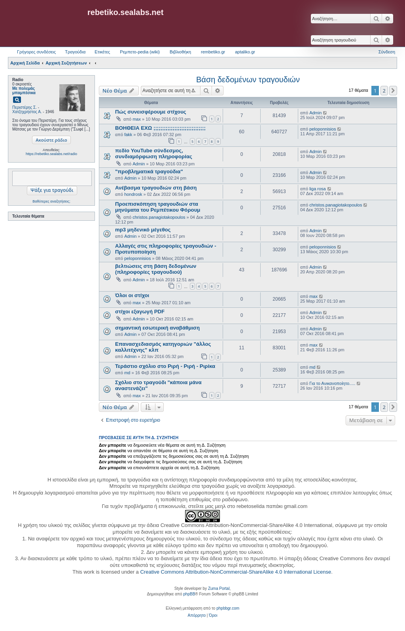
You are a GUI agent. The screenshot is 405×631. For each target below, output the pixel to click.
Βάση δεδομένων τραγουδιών (248, 79)
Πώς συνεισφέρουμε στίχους (150, 112)
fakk (128, 134)
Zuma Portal (218, 588)
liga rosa (317, 188)
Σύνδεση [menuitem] (387, 51)
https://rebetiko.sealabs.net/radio (51, 154)
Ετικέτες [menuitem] (102, 51)
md (127, 372)
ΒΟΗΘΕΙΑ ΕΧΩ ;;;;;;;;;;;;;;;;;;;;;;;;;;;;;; (160, 128)
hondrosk (133, 194)
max (136, 119)
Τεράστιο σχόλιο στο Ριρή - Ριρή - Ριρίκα (165, 366)
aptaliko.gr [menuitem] (245, 51)
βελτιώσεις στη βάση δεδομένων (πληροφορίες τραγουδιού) (155, 269)
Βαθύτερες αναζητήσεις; (51, 201)
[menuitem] (197, 615)
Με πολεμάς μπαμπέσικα (24, 90)
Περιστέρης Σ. (24, 107)
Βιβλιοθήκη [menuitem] (180, 51)
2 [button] (384, 90)
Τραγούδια (75, 51)
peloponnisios (322, 129)
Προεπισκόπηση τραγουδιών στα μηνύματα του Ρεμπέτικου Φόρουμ (157, 207)
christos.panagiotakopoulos (158, 217)
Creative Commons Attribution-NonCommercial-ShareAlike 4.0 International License (235, 572)
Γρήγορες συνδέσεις (36, 51)
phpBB (189, 594)
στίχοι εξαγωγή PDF (140, 312)
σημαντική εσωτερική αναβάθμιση (157, 328)
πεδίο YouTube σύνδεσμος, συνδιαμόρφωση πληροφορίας (153, 153)
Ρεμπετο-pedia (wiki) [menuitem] (140, 51)
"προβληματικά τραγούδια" (149, 171)
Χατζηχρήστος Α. (27, 112)
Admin (315, 112)
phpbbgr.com (227, 608)
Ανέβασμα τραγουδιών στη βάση (156, 188)
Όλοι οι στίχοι (132, 295)
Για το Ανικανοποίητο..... (332, 383)
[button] (393, 90)
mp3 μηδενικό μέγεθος (142, 230)
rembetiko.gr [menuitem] (213, 51)
